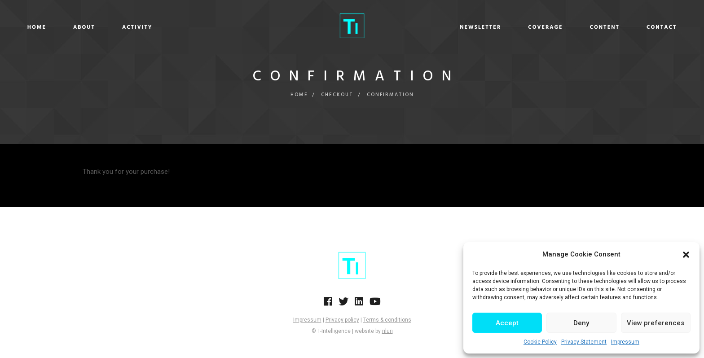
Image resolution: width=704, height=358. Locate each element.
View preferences (655, 323)
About (153, 27)
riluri (387, 331)
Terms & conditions (387, 320)
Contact (593, 27)
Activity (206, 27)
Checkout (337, 95)
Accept (507, 323)
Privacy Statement (584, 342)
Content (536, 27)
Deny (581, 323)
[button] (686, 254)
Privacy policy (342, 320)
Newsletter (411, 27)
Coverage (476, 27)
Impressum (625, 342)
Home (105, 27)
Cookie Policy (540, 342)
